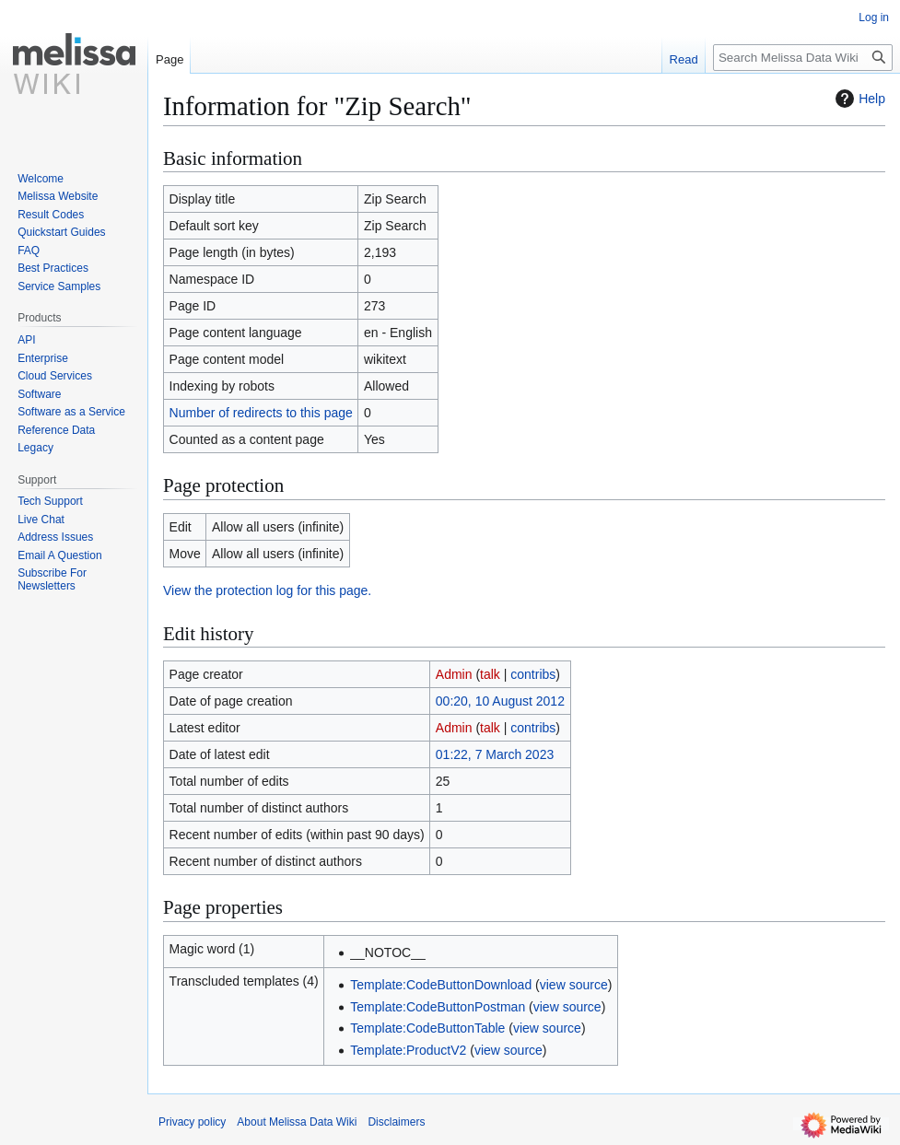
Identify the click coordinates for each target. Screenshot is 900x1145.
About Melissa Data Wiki (296, 1122)
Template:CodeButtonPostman (437, 1006)
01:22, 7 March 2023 (495, 754)
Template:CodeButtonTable (427, 1028)
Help (858, 98)
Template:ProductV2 (408, 1050)
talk (490, 674)
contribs (532, 674)
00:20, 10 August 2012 (500, 701)
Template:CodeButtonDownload (441, 984)
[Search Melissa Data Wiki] (803, 57)
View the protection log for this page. (267, 590)
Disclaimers (396, 1122)
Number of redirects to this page (261, 412)
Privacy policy (192, 1122)
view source (574, 984)
